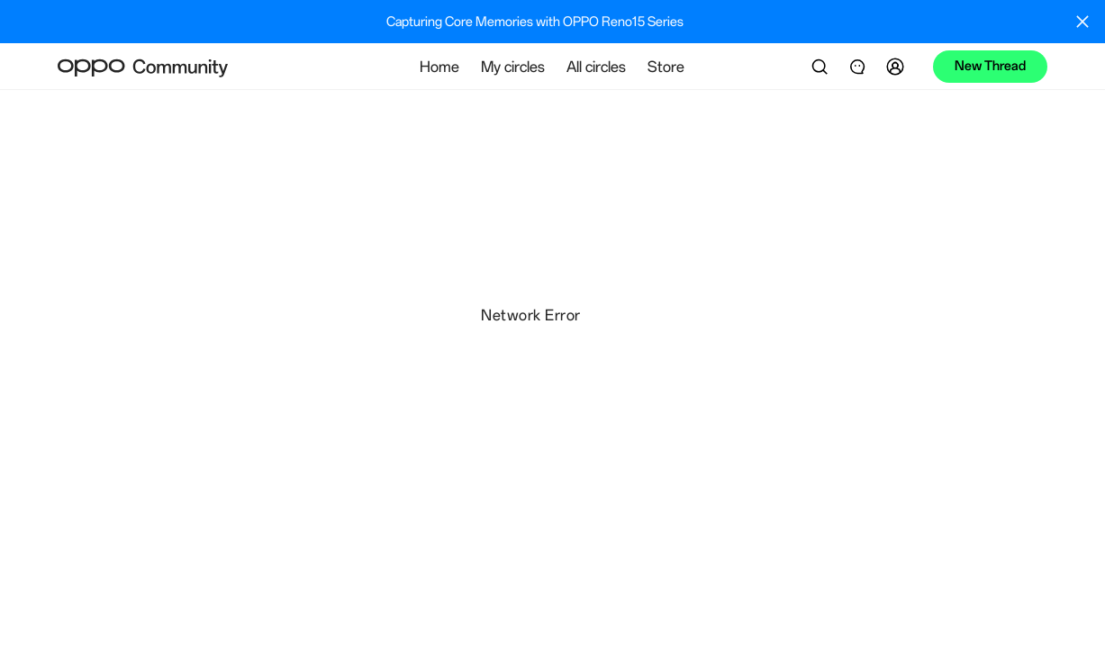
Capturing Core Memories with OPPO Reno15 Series (535, 22)
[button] (898, 66)
